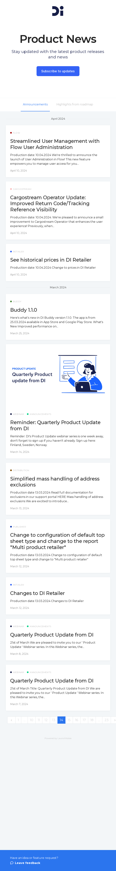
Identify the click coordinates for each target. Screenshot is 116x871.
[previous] (11, 720)
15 (69, 720)
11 (39, 720)
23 (107, 720)
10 (31, 720)
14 (61, 720)
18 (91, 720)
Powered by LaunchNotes (58, 738)
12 (46, 720)
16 (76, 720)
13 (53, 720)
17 (84, 720)
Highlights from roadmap (74, 104)
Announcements (35, 104)
